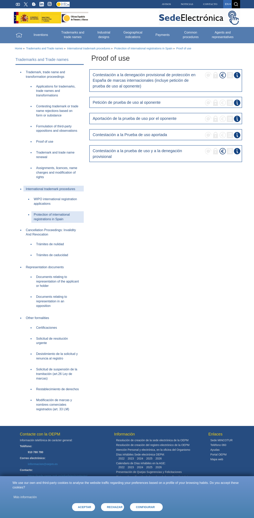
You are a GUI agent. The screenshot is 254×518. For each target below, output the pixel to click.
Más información (25, 497)
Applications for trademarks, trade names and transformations (55, 91)
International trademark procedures (88, 48)
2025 (149, 458)
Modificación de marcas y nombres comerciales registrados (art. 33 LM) (54, 404)
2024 (140, 458)
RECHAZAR (115, 507)
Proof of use (183, 48)
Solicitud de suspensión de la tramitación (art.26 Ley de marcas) (56, 374)
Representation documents (45, 267)
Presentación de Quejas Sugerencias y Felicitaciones (149, 472)
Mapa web (216, 459)
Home (18, 48)
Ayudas (214, 449)
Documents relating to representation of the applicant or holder (57, 281)
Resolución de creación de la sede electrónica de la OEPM (152, 440)
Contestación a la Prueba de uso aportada (130, 135)
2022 (121, 458)
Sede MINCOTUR (221, 440)
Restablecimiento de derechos (57, 389)
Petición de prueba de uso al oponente (127, 102)
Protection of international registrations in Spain (143, 48)
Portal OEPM (218, 454)
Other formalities (37, 318)
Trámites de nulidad (50, 244)
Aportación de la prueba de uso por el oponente (135, 118)
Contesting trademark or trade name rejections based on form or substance (57, 111)
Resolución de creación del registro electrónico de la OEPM (153, 445)
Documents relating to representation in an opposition (51, 301)
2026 (159, 458)
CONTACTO (210, 4)
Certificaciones (46, 327)
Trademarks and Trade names (44, 48)
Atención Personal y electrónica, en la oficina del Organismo (153, 449)
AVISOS (166, 4)
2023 (131, 458)
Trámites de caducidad (52, 255)
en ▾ (228, 4)
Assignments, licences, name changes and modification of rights (56, 172)
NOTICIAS (187, 4)
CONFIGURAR (145, 507)
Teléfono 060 (218, 445)
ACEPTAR (84, 507)
